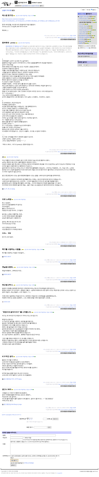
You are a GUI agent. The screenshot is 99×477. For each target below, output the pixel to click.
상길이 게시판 (35, 5)
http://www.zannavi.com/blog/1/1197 (67, 194)
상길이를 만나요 (26, 5)
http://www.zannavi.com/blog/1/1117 (67, 244)
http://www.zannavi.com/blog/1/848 (67, 262)
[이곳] (87, 48)
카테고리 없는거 (83, 18)
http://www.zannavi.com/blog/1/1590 (67, 37)
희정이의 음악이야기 (84, 30)
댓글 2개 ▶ (40, 249)
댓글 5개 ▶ (49, 312)
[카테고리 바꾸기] (16, 414)
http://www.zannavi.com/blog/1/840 (67, 279)
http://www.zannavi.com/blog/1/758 (67, 384)
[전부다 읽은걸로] (6, 414)
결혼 (80, 43)
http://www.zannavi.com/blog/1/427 (67, 351)
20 (29, 419)
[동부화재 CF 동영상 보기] (14, 46)
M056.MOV (6, 274)
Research (82, 41)
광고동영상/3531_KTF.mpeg (11, 379)
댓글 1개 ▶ (31, 15)
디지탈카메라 (83, 28)
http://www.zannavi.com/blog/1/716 (67, 409)
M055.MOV (6, 256)
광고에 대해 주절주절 (21, 15)
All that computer (84, 37)
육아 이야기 (82, 33)
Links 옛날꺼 (82, 31)
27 (31, 419)
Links (80, 24)
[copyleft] (59, 475)
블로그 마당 (82, 14)
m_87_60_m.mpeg (8, 189)
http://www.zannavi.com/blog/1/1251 (67, 151)
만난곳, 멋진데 (83, 26)
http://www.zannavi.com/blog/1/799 (67, 307)
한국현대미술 (83, 35)
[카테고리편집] (29, 465)
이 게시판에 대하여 (84, 20)
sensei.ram (6, 301)
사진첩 (81, 39)
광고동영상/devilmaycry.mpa (12, 404)
